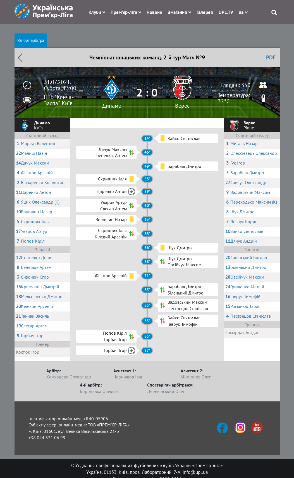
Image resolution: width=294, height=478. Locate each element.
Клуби (95, 12)
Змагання (177, 12)
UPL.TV (226, 12)
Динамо (111, 105)
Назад (20, 57)
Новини (154, 12)
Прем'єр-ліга (124, 12)
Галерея (205, 12)
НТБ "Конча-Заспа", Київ (58, 100)
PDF (271, 57)
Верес (182, 105)
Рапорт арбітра (30, 40)
